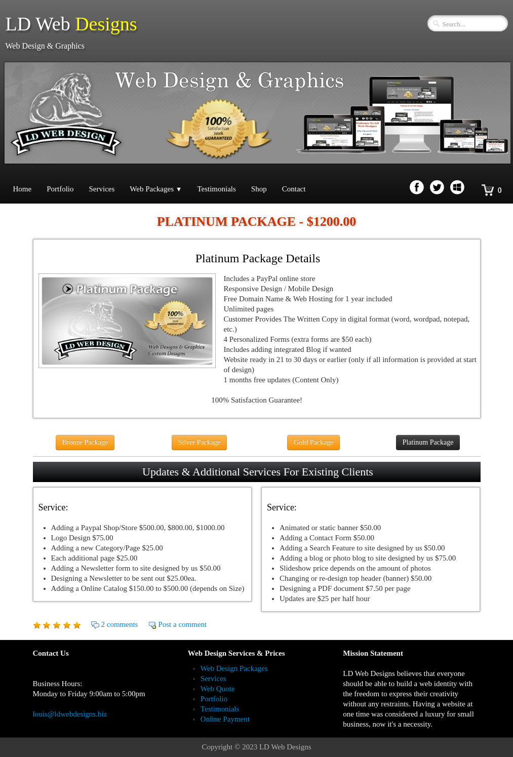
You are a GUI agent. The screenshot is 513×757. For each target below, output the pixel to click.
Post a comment (182, 624)
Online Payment (225, 719)
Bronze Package (85, 442)
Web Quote (218, 689)
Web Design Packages (234, 668)
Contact (294, 189)
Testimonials (216, 189)
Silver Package (199, 442)
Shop (259, 189)
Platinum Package (428, 442)
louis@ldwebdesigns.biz (70, 714)
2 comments (119, 624)
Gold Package (313, 442)
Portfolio (60, 189)
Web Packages (156, 189)
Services (102, 189)
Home (22, 189)
